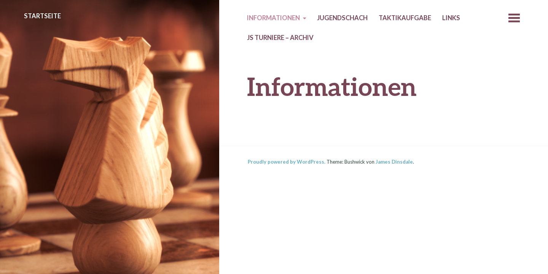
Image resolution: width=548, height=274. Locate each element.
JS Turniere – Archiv (280, 37)
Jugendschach (342, 18)
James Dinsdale (394, 162)
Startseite (42, 16)
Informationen (273, 18)
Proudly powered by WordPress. (286, 162)
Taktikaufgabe (405, 18)
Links (451, 18)
